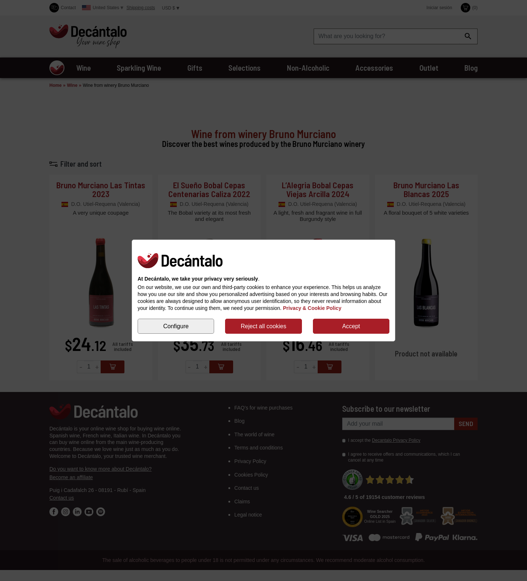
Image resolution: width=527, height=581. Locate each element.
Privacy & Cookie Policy (312, 308)
